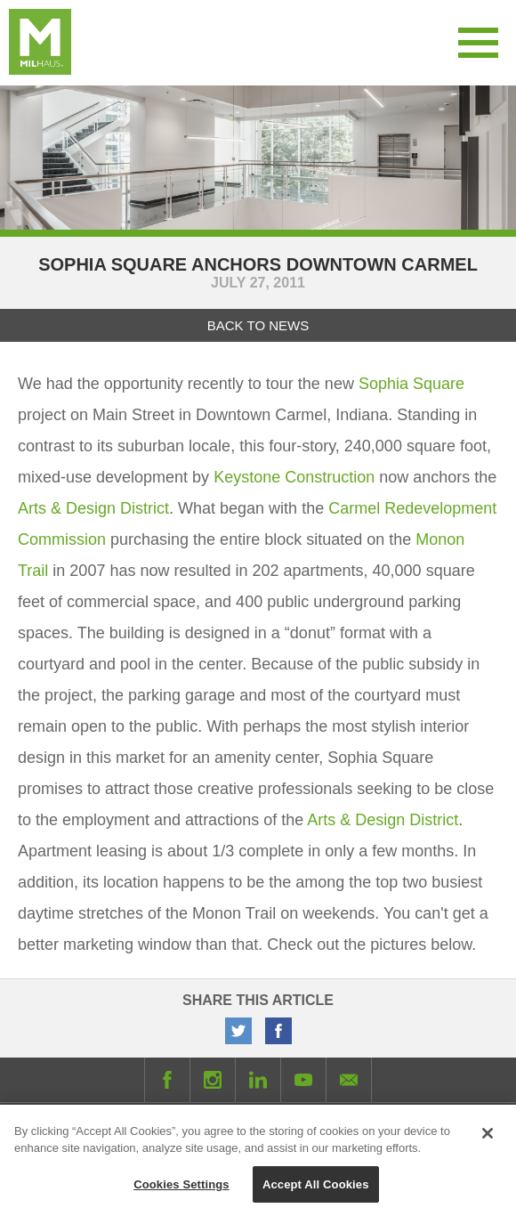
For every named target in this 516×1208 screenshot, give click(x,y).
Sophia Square (411, 384)
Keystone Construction (294, 477)
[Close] (487, 1138)
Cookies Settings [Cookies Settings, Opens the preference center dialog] (181, 1189)
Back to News (258, 325)
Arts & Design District (93, 508)
